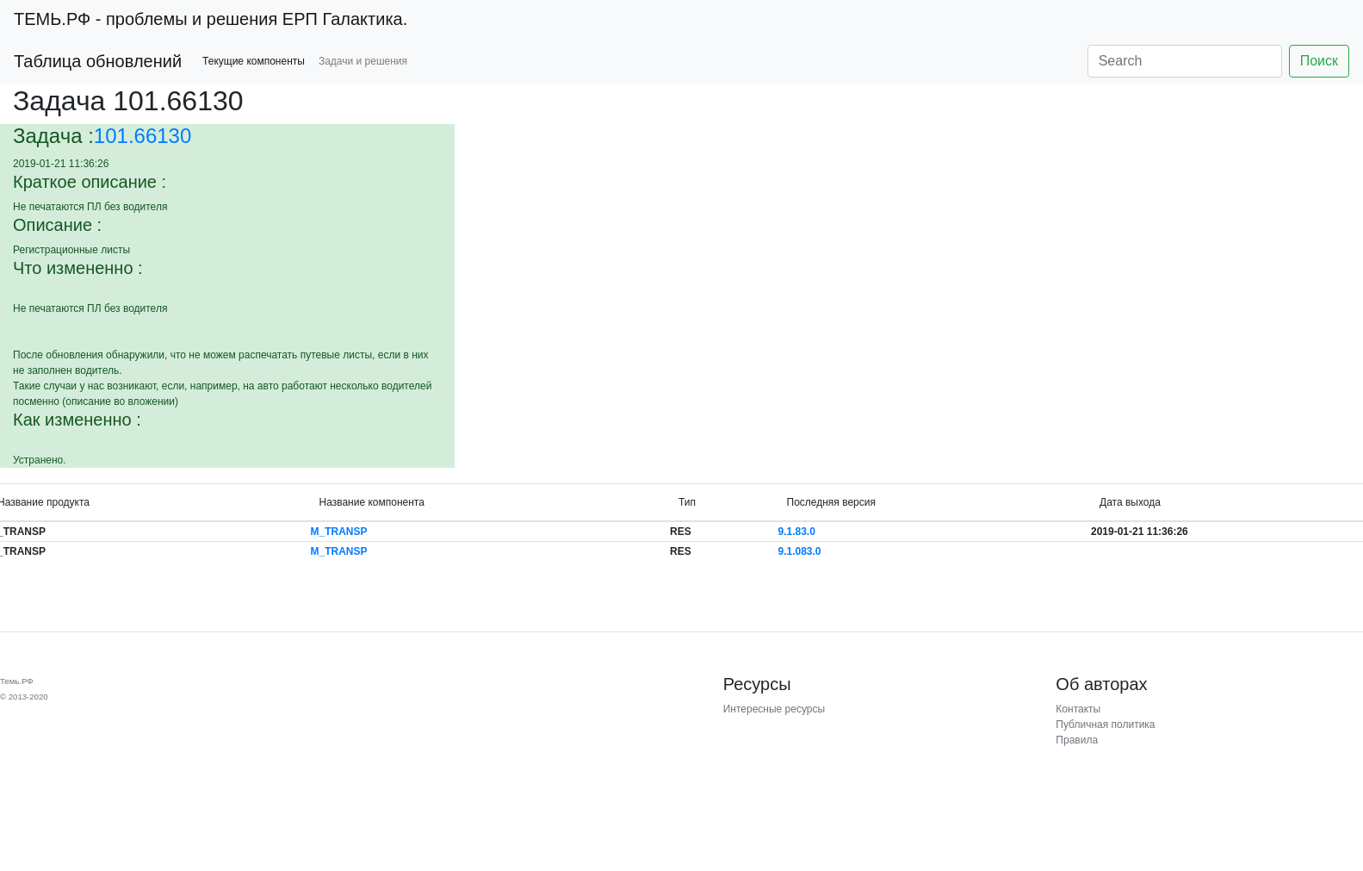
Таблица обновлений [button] (98, 61)
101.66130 (142, 135)
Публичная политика (1105, 725)
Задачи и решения (363, 61)
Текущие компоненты (253, 61)
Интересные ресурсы (774, 709)
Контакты (1078, 709)
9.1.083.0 (799, 551)
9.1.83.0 (796, 532)
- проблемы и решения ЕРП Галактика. (210, 18)
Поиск (1319, 60)
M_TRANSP (338, 532)
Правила (1077, 740)
